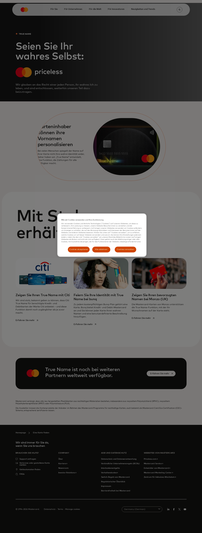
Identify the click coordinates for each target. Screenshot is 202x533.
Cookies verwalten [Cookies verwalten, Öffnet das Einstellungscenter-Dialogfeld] (125, 249)
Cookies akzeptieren (78, 249)
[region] (102, 235)
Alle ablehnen (101, 249)
